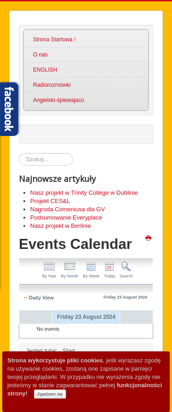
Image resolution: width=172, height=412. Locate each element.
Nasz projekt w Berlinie (60, 225)
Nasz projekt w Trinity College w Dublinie (84, 192)
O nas (40, 54)
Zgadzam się (50, 393)
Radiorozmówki (52, 85)
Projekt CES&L (50, 201)
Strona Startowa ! (54, 39)
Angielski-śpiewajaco (58, 100)
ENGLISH (45, 70)
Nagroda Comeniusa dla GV (67, 209)
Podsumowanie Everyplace (66, 217)
